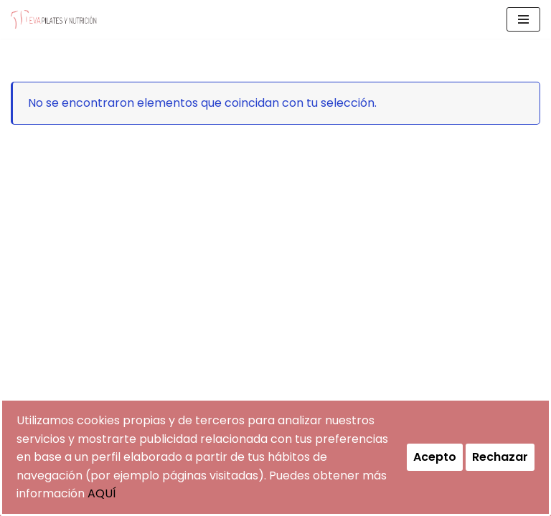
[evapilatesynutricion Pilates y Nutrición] (54, 19)
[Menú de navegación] (523, 19)
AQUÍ (102, 493)
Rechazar (500, 457)
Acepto (434, 457)
